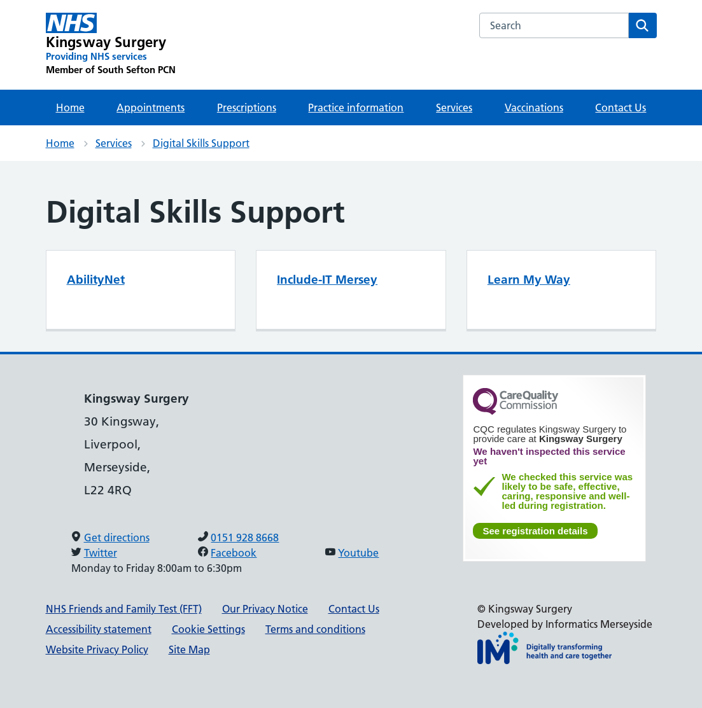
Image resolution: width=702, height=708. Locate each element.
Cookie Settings (208, 629)
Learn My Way (529, 279)
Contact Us (620, 107)
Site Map (189, 649)
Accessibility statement (98, 629)
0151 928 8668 (245, 537)
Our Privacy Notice (265, 608)
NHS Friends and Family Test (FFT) (124, 608)
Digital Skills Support (201, 143)
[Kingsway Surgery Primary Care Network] (111, 44)
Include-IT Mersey (327, 279)
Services (454, 107)
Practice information (356, 107)
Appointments (150, 107)
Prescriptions (246, 107)
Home (70, 107)
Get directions (117, 537)
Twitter (100, 552)
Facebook (233, 552)
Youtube (358, 552)
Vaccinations (534, 107)
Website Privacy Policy (97, 649)
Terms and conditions (315, 629)
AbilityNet (96, 279)
